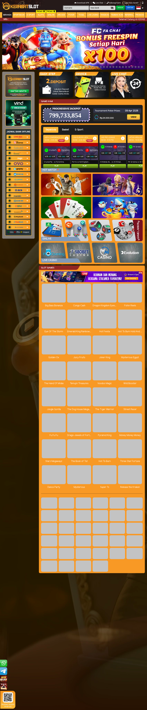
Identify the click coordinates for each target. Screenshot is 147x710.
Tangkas (104, 15)
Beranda (7, 15)
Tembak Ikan (117, 15)
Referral (129, 15)
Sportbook (19, 15)
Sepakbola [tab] (51, 129)
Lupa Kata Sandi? (131, 3)
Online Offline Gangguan (18, 232)
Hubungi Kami (114, 3)
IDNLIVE (51, 15)
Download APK (82, 3)
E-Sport (31, 15)
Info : (6, 19)
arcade (61, 15)
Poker (71, 15)
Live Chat (98, 3)
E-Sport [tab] (79, 129)
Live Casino (92, 15)
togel (81, 15)
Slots (41, 15)
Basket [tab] (65, 129)
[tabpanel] (93, 151)
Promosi (140, 15)
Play (57, 166)
